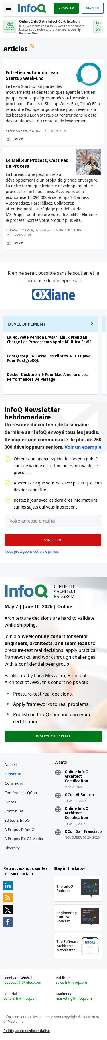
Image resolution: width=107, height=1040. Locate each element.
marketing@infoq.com (74, 998)
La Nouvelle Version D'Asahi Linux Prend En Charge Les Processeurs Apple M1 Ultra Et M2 (49, 339)
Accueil (11, 764)
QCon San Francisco (83, 831)
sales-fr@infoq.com (71, 982)
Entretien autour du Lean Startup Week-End (32, 75)
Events (10, 801)
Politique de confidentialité (26, 1030)
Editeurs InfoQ (17, 820)
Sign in (92, 8)
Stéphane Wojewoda (23, 130)
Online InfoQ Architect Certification (76, 776)
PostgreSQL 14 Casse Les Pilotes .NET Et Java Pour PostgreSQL (48, 358)
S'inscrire (13, 773)
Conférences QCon (21, 792)
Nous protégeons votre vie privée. (32, 551)
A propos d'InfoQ (20, 829)
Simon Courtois (67, 230)
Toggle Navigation (8, 8)
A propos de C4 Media (24, 838)
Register (66, 8)
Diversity (12, 847)
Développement (27, 324)
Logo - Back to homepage (32, 7)
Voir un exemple (83, 447)
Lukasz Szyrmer (19, 230)
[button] (53, 540)
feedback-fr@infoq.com (22, 982)
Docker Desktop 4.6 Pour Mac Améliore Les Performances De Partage (47, 377)
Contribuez (14, 811)
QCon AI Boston (79, 795)
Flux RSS (33, 46)
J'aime (18, 138)
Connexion (15, 783)
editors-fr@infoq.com (20, 998)
